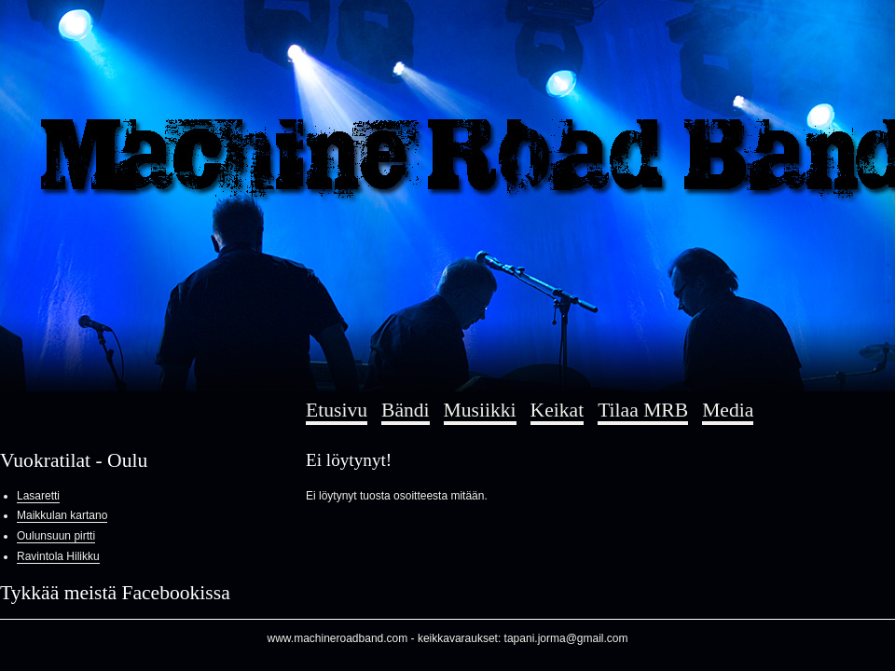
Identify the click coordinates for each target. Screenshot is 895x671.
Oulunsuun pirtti (56, 535)
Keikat (557, 410)
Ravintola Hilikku (58, 556)
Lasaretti (38, 495)
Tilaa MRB (643, 410)
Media (727, 410)
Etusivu (336, 410)
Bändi (405, 410)
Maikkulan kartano (62, 515)
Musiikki (480, 410)
